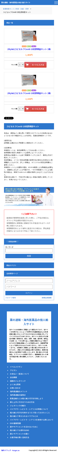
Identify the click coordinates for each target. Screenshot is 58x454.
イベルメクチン (16, 367)
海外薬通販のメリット (18, 391)
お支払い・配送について (19, 374)
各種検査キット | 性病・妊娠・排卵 (16, 9)
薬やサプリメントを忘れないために (24, 427)
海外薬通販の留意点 (18, 395)
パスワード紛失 (10, 298)
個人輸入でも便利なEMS (19, 430)
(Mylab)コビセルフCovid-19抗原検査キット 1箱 (29, 49)
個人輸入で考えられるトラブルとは (24, 416)
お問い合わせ (15, 388)
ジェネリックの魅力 (18, 405)
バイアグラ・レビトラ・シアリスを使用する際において (31, 420)
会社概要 (13, 377)
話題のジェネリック (18, 381)
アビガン (13, 370)
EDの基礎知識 (15, 423)
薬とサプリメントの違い (19, 434)
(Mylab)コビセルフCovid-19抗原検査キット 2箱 (29, 93)
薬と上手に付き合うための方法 (22, 402)
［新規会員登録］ (47, 298)
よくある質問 (15, 384)
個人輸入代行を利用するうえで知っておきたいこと (30, 412)
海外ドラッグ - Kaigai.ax (10, 450)
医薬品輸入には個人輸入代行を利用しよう (26, 398)
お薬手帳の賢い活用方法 (19, 437)
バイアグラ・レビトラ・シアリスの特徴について (29, 409)
